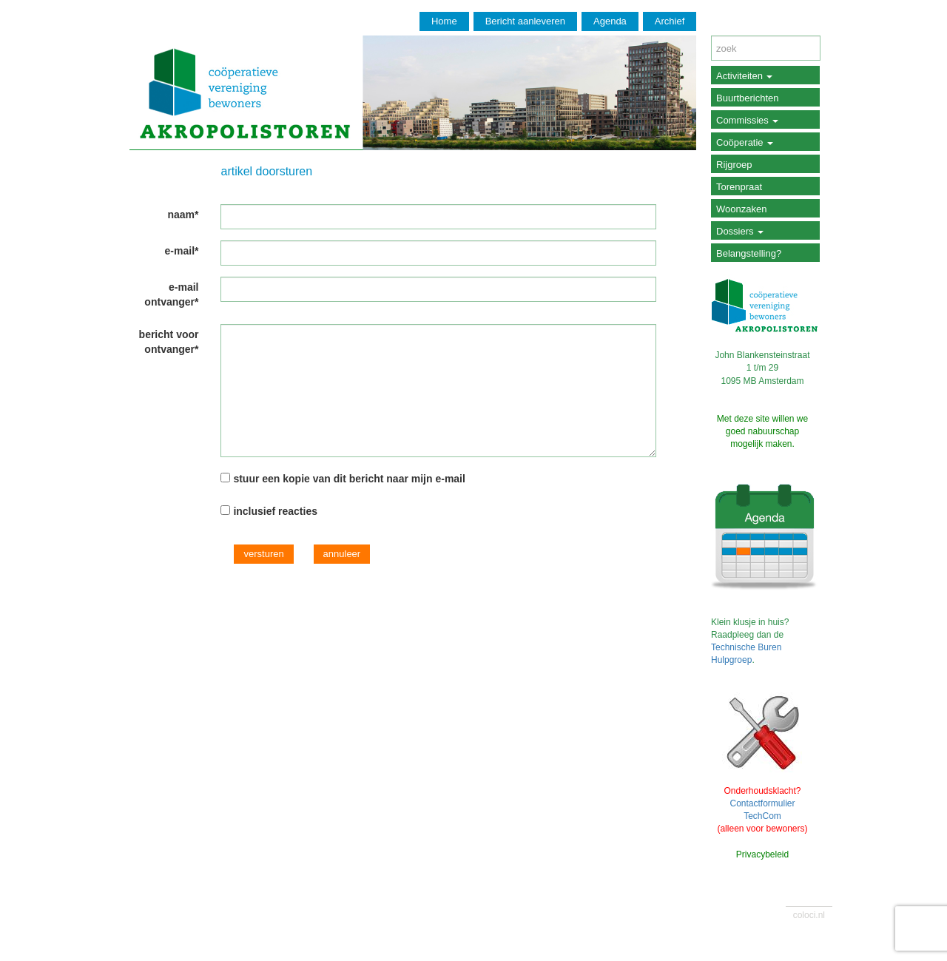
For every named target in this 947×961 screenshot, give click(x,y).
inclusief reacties (275, 511)
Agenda (610, 21)
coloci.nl (809, 915)
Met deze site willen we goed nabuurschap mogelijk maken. (762, 431)
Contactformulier (762, 803)
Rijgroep (734, 164)
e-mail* (182, 251)
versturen (263, 553)
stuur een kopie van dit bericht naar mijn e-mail (349, 479)
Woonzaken (741, 209)
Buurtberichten (747, 98)
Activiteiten (744, 75)
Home (444, 21)
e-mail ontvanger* (171, 294)
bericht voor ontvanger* (169, 341)
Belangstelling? (748, 253)
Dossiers (740, 231)
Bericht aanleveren (525, 21)
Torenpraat (739, 186)
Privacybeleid (762, 854)
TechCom (762, 816)
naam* (182, 214)
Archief (669, 21)
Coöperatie (744, 142)
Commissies (747, 120)
